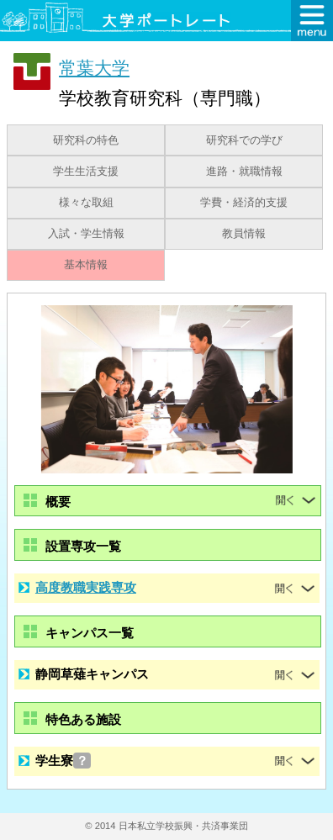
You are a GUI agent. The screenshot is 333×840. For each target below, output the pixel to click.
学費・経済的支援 (244, 203)
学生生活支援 (86, 171)
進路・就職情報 (244, 171)
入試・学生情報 (86, 234)
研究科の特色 (86, 140)
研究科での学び (244, 140)
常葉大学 (94, 67)
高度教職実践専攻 (85, 587)
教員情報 (244, 234)
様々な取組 (86, 203)
